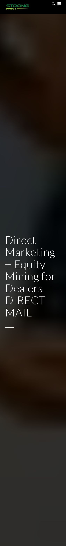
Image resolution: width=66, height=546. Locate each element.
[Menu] (59, 3)
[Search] (51, 3)
